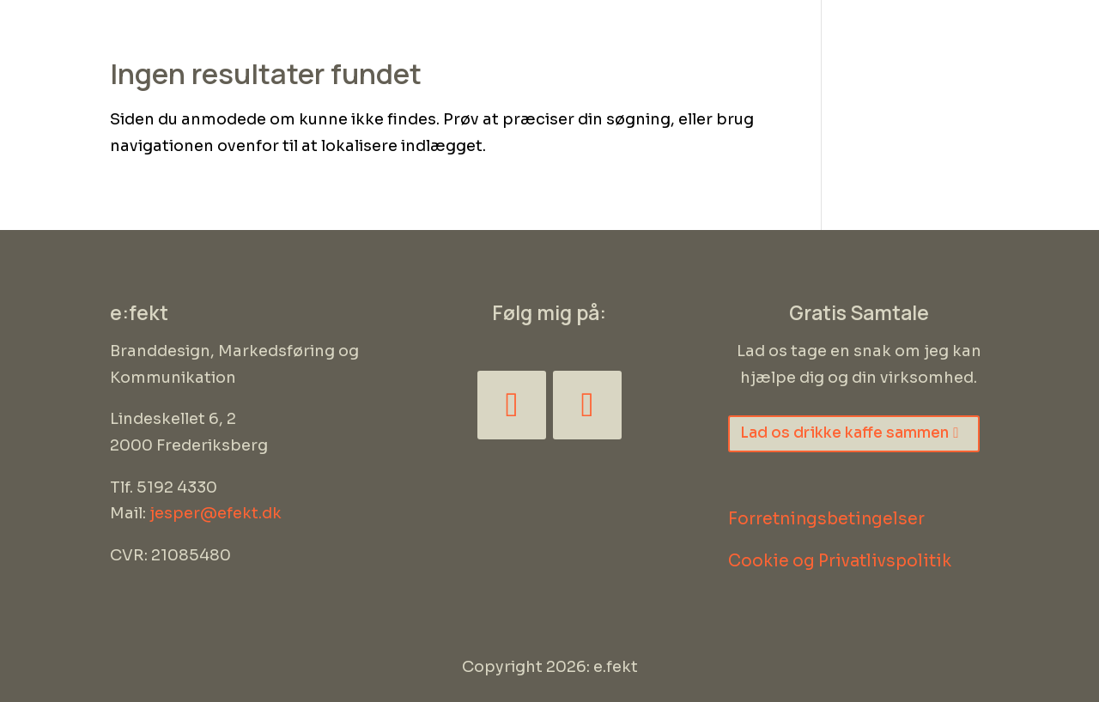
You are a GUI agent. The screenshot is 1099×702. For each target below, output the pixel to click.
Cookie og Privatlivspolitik (839, 561)
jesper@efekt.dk (215, 513)
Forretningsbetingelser (826, 519)
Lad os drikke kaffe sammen (844, 433)
